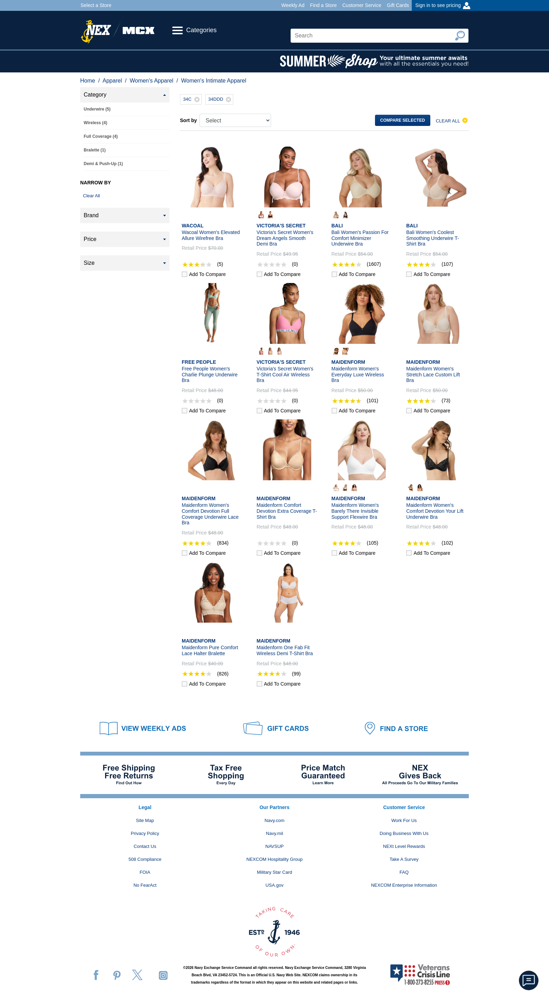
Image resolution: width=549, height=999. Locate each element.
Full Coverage (101, 136)
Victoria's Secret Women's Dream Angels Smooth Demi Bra (285, 238)
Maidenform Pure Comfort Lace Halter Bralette (210, 650)
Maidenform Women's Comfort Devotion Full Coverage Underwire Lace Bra (210, 513)
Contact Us (145, 846)
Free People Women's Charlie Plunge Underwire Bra (210, 374)
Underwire (97, 109)
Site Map (145, 820)
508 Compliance (144, 859)
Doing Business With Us (404, 833)
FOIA (145, 872)
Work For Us (404, 820)
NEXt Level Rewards (404, 846)
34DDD (220, 99)
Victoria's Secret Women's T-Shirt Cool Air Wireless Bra (285, 374)
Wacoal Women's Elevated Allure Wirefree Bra (211, 235)
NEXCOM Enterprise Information (404, 885)
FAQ (404, 872)
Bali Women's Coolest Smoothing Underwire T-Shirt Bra (432, 238)
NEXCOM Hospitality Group (274, 859)
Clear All (91, 195)
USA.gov (274, 885)
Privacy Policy (145, 833)
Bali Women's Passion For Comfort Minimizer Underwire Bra (360, 238)
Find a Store (323, 5)
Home (87, 81)
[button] (528, 980)
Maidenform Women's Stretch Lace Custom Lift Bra (433, 374)
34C (192, 99)
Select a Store (96, 5)
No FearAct (145, 885)
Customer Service (361, 5)
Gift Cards (398, 5)
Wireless (95, 122)
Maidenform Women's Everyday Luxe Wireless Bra (358, 374)
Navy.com (275, 820)
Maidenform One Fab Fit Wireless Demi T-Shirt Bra (285, 650)
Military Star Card (274, 872)
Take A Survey (404, 859)
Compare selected (402, 120)
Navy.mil (274, 833)
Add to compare (207, 274)
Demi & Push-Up (103, 163)
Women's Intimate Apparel (213, 81)
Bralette (95, 150)
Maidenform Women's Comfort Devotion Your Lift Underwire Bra (434, 511)
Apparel (112, 81)
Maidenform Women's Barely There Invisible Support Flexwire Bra (355, 511)
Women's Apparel (151, 81)
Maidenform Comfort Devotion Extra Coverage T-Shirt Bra (287, 511)
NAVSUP (274, 846)
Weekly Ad (293, 5)
